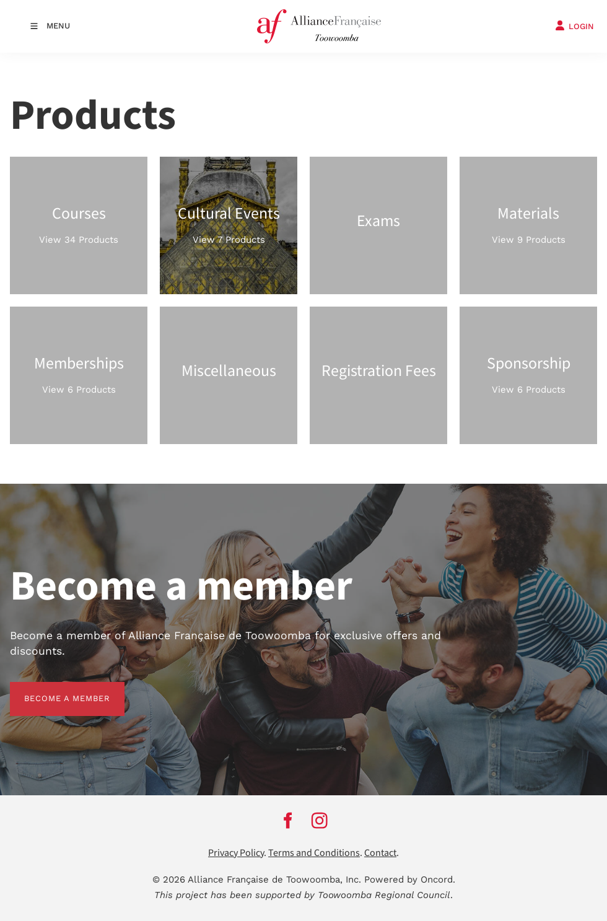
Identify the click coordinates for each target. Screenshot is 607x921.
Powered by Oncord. (409, 879)
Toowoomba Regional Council (384, 895)
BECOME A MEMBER (53, 689)
